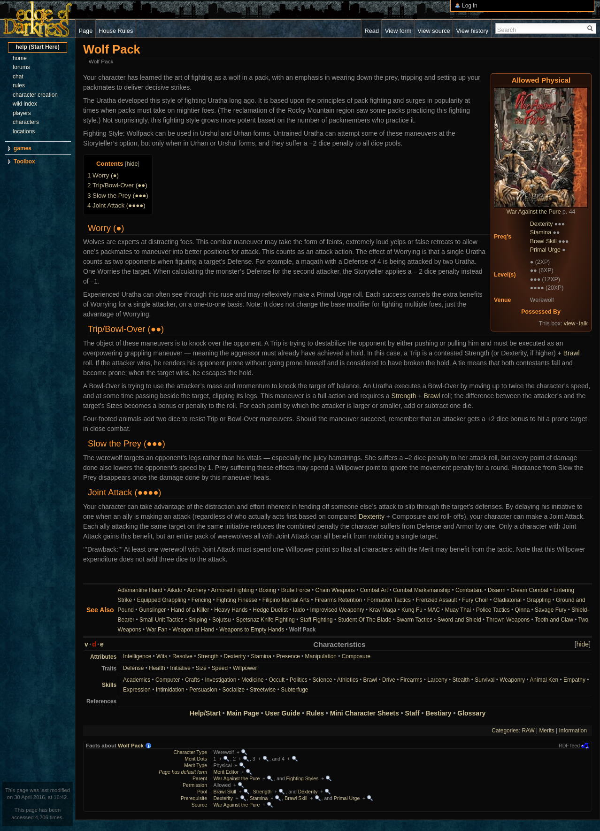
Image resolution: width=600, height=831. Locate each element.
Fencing (201, 600)
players (22, 113)
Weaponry (512, 680)
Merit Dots (196, 759)
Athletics (347, 680)
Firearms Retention (338, 600)
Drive (388, 680)
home (20, 58)
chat (18, 76)
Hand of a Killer (190, 610)
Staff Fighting (316, 619)
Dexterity (541, 224)
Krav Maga (383, 610)
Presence (288, 656)
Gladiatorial (507, 600)
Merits (546, 730)
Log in (469, 5)
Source (199, 805)
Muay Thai (458, 610)
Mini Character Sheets (364, 713)
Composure (356, 656)
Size (201, 668)
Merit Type (195, 765)
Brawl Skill (543, 241)
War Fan (156, 629)
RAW (528, 730)
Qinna (522, 610)
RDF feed (569, 745)
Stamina (540, 232)
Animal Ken (544, 680)
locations (24, 131)
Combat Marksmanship (421, 590)
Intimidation (170, 689)
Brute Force (295, 590)
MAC (434, 610)
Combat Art (374, 590)
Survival (484, 680)
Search (506, 29)
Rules (315, 713)
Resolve (182, 656)
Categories (505, 730)
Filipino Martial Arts (285, 600)
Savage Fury (550, 610)
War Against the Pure (534, 211)
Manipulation (321, 656)
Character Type (190, 752)
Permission (195, 785)
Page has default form (183, 772)
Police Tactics (493, 610)
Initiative (180, 668)
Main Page (243, 713)
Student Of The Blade (364, 619)
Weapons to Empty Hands (251, 629)
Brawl (571, 353)
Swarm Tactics (414, 619)
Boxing (267, 590)
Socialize (234, 689)
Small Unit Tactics (161, 619)
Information (573, 730)
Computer (167, 680)
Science (322, 680)
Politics (299, 680)
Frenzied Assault (436, 600)
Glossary (471, 713)
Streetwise (263, 689)
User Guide (282, 713)
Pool (202, 791)
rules (19, 85)
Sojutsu (221, 619)
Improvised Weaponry (337, 610)
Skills (109, 685)
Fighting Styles (302, 778)
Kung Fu (412, 610)
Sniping (197, 619)
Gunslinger (152, 610)
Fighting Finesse (236, 600)
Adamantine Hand (140, 590)
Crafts (192, 680)
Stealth (460, 680)
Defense (133, 668)
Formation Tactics (389, 600)
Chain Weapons (335, 590)
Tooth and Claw (554, 619)
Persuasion (203, 689)
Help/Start (205, 713)
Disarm (497, 590)
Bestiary (438, 713)
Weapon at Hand (193, 629)
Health (157, 668)
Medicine (252, 680)
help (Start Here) (37, 47)
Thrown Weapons (508, 619)
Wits (161, 656)
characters (26, 122)
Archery (196, 590)
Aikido (174, 590)
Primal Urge (545, 249)
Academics (136, 680)
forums (21, 67)
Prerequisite (194, 798)
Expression (137, 689)
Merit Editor (226, 772)
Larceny (437, 680)
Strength (404, 396)
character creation (35, 95)
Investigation (221, 680)
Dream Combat (529, 590)
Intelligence (137, 656)
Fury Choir (475, 600)
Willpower (245, 668)
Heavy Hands (230, 610)
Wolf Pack (131, 745)
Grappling (539, 600)
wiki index (25, 103)
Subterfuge (294, 689)
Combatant (469, 590)
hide (132, 164)
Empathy (574, 680)
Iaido (299, 610)
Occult (277, 680)
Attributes (103, 657)
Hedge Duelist (270, 610)
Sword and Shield (459, 619)
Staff (412, 713)
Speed (220, 668)
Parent (199, 778)
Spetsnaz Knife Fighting (265, 619)
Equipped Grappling (161, 600)
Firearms (411, 680)
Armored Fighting (232, 590)
